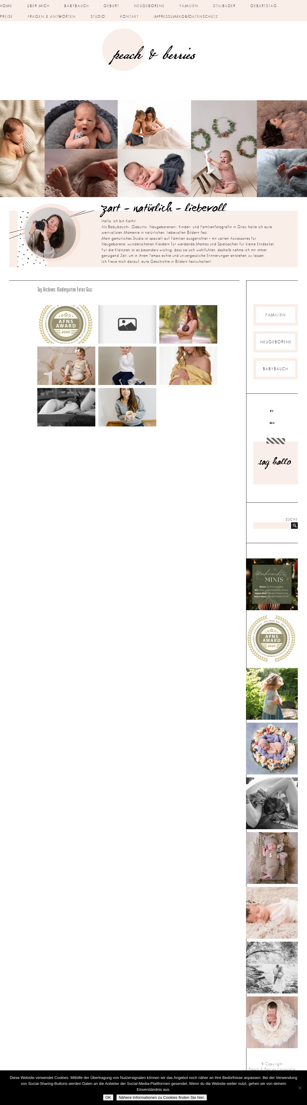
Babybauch (76, 6)
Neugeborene (149, 6)
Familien (189, 6)
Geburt (111, 6)
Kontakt (129, 16)
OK (108, 1097)
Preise (6, 16)
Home (6, 6)
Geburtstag (263, 6)
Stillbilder (224, 6)
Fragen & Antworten (52, 16)
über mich (38, 6)
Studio (98, 16)
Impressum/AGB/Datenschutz (186, 16)
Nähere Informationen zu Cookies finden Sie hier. (162, 1097)
